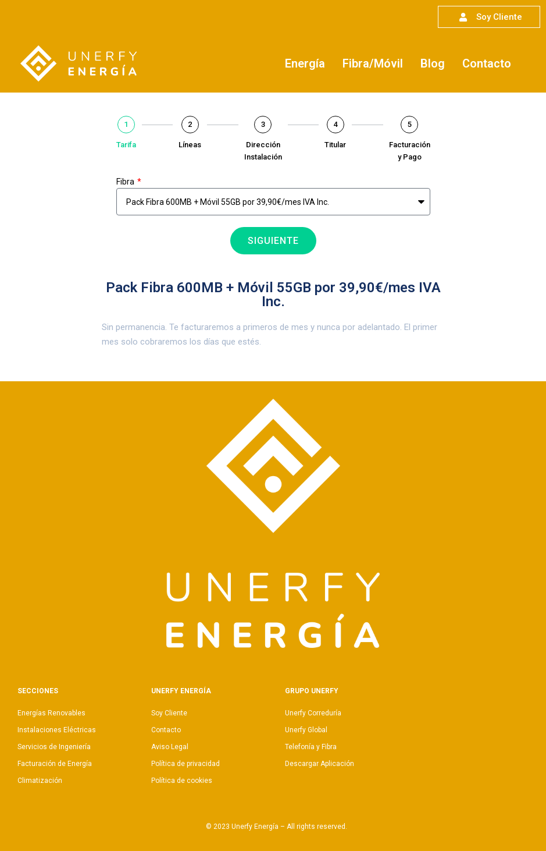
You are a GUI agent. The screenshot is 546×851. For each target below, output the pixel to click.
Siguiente (273, 240)
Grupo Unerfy (311, 691)
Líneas (190, 144)
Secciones (37, 691)
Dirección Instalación (263, 150)
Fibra (126, 181)
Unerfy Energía (181, 691)
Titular (335, 144)
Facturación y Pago (409, 150)
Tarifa (126, 144)
